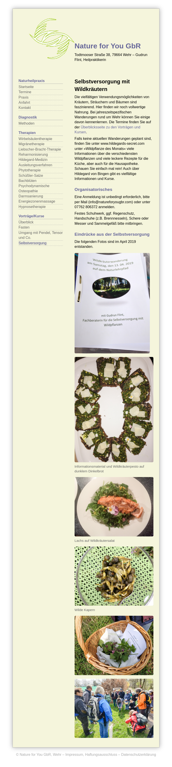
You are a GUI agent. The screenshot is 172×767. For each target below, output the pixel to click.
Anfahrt (24, 102)
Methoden (26, 123)
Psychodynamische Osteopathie (34, 188)
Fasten (24, 227)
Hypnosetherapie (32, 207)
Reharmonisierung (33, 154)
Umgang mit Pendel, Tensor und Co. (41, 235)
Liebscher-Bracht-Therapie (40, 149)
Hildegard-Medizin (33, 160)
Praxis (23, 97)
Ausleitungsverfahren (35, 165)
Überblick (26, 222)
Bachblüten (28, 181)
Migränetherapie (32, 144)
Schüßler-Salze (31, 175)
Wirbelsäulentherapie (35, 139)
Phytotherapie (30, 170)
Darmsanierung (31, 196)
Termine (25, 92)
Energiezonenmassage (37, 201)
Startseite (26, 87)
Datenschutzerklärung (138, 754)
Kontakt (25, 108)
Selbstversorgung (33, 243)
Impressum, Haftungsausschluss (91, 754)
